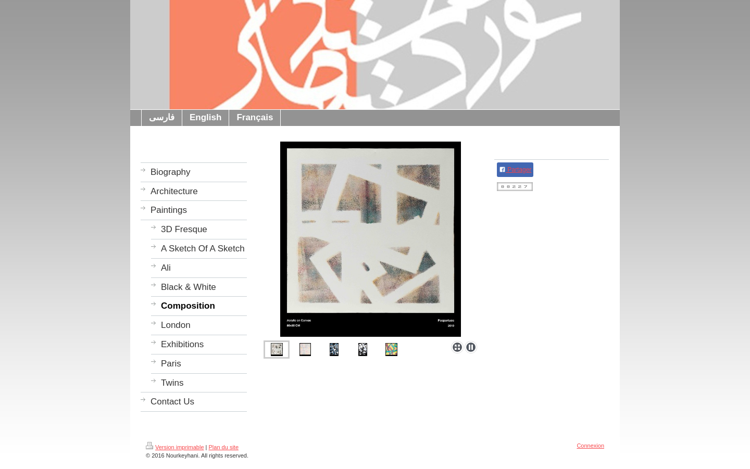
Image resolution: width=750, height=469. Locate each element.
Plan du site (224, 447)
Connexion (590, 445)
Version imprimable (175, 447)
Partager (515, 169)
